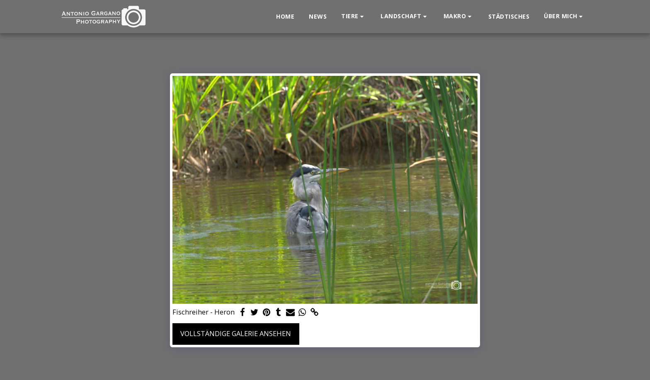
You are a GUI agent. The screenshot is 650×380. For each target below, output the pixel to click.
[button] (354, 16)
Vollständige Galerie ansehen (235, 333)
